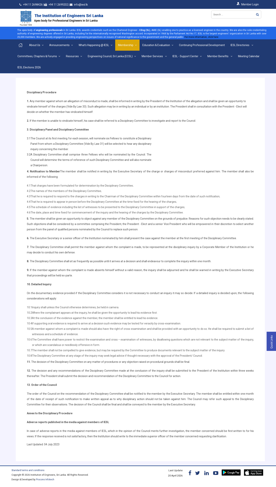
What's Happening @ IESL (94, 45)
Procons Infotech (45, 479)
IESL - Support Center (185, 56)
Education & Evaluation (156, 45)
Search (257, 14)
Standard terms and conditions (28, 470)
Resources (72, 56)
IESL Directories (240, 45)
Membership (125, 45)
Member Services (152, 56)
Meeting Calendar (249, 56)
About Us (34, 45)
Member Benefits (218, 56)
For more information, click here (201, 37)
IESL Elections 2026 (29, 67)
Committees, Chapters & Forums (37, 56)
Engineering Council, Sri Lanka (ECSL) (110, 56)
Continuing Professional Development (202, 45)
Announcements (59, 45)
